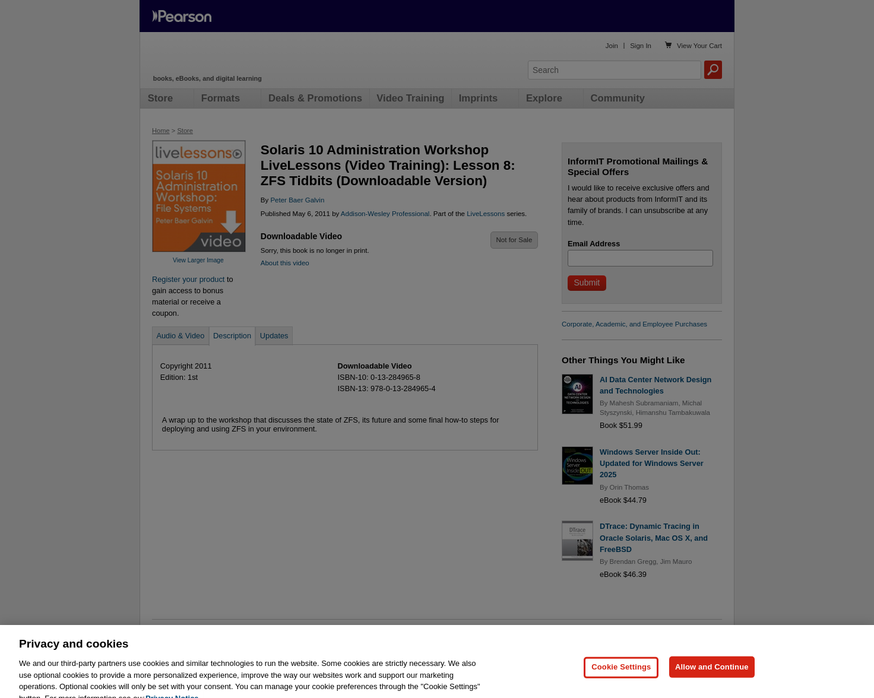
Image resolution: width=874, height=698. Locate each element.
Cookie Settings (621, 680)
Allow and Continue (712, 680)
